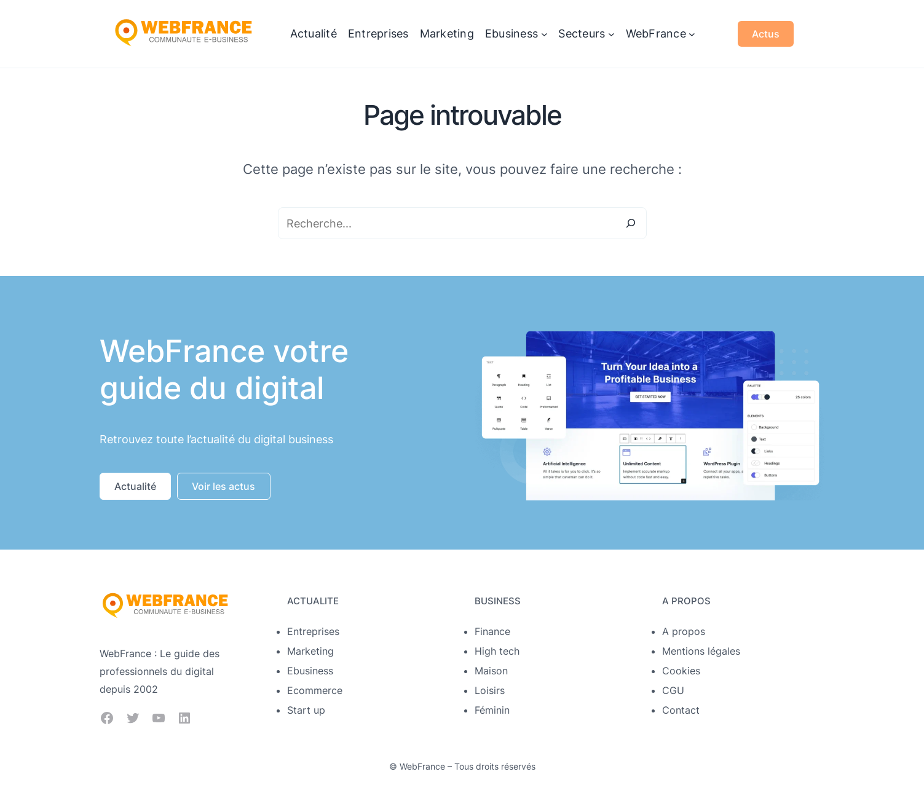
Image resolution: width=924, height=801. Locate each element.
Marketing (310, 651)
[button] (136, 486)
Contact (681, 710)
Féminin (492, 710)
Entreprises (313, 631)
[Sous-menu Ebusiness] (544, 34)
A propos (683, 631)
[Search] (631, 223)
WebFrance (422, 766)
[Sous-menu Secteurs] (611, 34)
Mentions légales (701, 651)
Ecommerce (314, 690)
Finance (492, 631)
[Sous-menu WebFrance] (692, 34)
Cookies (681, 671)
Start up (306, 710)
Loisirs (490, 690)
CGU (673, 690)
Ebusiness (310, 671)
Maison (491, 671)
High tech (497, 651)
